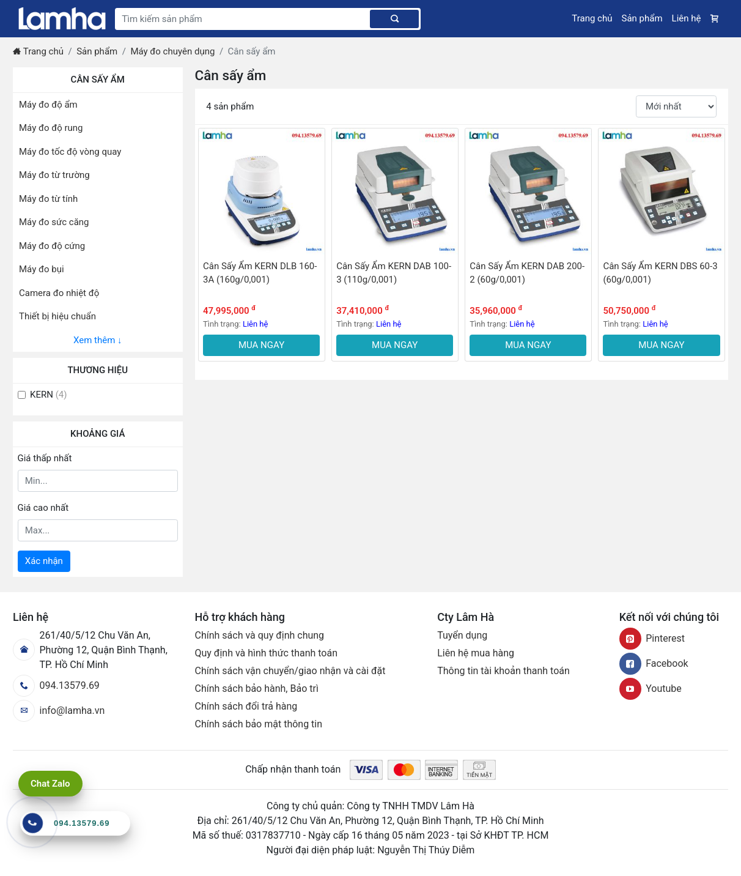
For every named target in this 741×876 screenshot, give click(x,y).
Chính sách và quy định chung (260, 635)
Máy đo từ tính (48, 198)
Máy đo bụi (41, 269)
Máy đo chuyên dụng (172, 51)
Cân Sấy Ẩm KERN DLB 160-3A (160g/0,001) (260, 273)
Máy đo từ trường (54, 174)
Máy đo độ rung (51, 127)
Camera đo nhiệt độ (59, 293)
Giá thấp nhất (45, 458)
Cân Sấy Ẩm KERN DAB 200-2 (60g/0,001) (527, 273)
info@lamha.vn (59, 710)
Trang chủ (592, 18)
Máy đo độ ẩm (48, 104)
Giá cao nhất (43, 507)
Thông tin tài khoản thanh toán (503, 671)
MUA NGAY (261, 345)
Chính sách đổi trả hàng (246, 706)
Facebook (653, 663)
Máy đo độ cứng (52, 245)
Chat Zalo (50, 783)
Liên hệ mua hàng (475, 653)
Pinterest (652, 638)
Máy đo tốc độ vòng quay (70, 151)
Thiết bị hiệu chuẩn (57, 316)
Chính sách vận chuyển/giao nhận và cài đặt (290, 671)
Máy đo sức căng (54, 222)
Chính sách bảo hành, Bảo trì (257, 688)
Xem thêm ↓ (97, 340)
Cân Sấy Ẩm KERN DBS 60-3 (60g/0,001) (660, 273)
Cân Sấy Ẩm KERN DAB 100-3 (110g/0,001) (393, 273)
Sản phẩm (642, 18)
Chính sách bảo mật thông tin (259, 724)
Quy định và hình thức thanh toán (266, 653)
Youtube (650, 688)
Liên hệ (686, 18)
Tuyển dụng (462, 635)
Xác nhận (44, 560)
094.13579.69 (56, 685)
